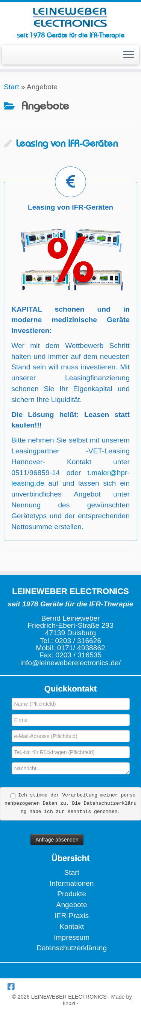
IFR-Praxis (72, 916)
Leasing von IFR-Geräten (67, 143)
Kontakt (71, 926)
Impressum (71, 937)
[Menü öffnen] (128, 55)
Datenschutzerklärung (71, 948)
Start (11, 87)
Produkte (71, 894)
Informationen (72, 883)
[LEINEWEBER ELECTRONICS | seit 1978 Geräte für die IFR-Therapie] (70, 17)
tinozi (69, 1003)
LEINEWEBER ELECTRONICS (69, 996)
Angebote (71, 905)
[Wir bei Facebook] (13, 987)
